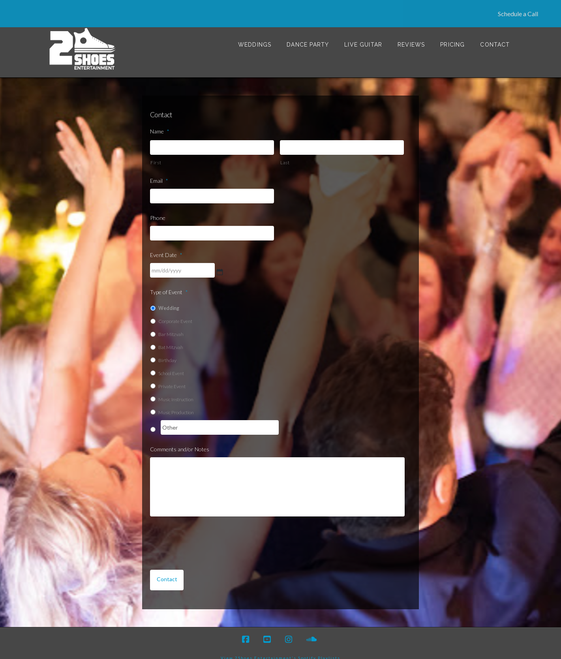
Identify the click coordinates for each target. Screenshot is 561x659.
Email (159, 171)
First (155, 153)
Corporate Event (175, 312)
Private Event (172, 377)
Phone (157, 208)
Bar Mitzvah (171, 325)
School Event (171, 364)
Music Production (176, 403)
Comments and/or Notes (179, 440)
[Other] (220, 418)
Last (285, 153)
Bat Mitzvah (170, 338)
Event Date (166, 245)
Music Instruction (175, 390)
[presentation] (210, 532)
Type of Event (169, 283)
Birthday (167, 351)
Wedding (168, 299)
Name (159, 122)
